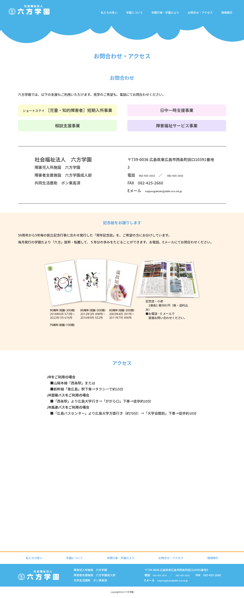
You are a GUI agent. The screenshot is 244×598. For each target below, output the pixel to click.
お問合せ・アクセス (198, 18)
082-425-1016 (189, 175)
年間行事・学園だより (163, 18)
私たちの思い (107, 18)
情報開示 (225, 18)
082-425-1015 (151, 175)
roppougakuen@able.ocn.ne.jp (174, 190)
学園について (132, 18)
